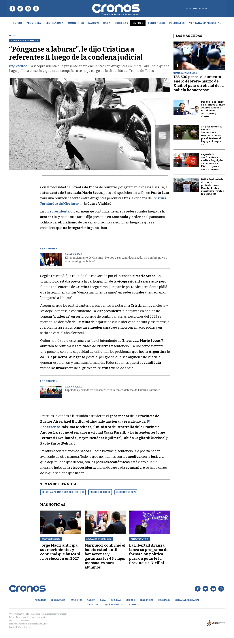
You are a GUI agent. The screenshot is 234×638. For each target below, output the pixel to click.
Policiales (176, 23)
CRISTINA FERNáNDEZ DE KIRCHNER (62, 492)
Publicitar (92, 604)
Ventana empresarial (205, 23)
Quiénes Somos (113, 604)
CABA (106, 23)
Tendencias (156, 23)
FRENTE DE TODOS (100, 492)
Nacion (93, 23)
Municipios (76, 23)
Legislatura (54, 23)
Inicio (17, 23)
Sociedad (121, 23)
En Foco (138, 23)
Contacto (135, 604)
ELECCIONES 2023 (126, 492)
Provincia (33, 23)
